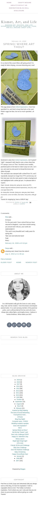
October (19, 399)
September (18, 401)
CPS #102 (20, 443)
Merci (20, 428)
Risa (6, 217)
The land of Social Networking (20, 412)
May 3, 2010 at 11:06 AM (14, 254)
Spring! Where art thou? (20, 430)
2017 (18, 384)
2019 (18, 380)
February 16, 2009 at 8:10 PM (16, 243)
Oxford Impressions (22, 107)
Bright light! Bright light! (20, 441)
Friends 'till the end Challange (20, 445)
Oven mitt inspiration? (20, 426)
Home (9, 2)
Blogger (22, 469)
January (19, 456)
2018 (18, 382)
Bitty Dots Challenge (20, 447)
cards (22, 204)
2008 (17, 458)
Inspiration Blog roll (19, 8)
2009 (17, 397)
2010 (17, 395)
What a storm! (20, 439)
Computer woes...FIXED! (20, 421)
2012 (17, 391)
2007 (17, 460)
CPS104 (20, 417)
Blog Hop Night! (20, 419)
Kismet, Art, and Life (19, 22)
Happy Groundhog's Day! (20, 454)
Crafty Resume (24, 2)
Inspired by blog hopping (20, 410)
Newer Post (31, 262)
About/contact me (19, 5)
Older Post (6, 262)
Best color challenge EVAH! (20, 434)
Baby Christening (20, 452)
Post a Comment (6, 259)
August (19, 404)
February (19, 408)
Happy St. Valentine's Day (20, 436)
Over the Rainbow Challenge (20, 449)
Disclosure (19, 10)
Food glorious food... (20, 415)
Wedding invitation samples (20, 423)
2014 (17, 386)
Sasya (7, 248)
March (19, 406)
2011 (17, 393)
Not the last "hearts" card (20, 432)
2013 (17, 388)
